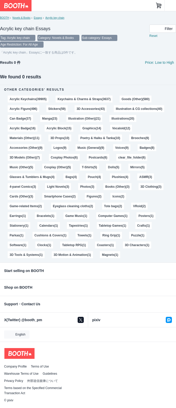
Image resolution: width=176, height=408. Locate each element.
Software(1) (17, 245)
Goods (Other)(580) (136, 99)
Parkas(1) (16, 235)
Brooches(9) (140, 138)
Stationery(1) (18, 225)
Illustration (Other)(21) (84, 118)
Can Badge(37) (20, 118)
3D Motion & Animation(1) (72, 255)
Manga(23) (49, 118)
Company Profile (15, 366)
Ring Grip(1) (111, 235)
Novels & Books (21, 17)
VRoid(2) (139, 206)
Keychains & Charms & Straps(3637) (84, 99)
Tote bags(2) (113, 206)
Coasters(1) (105, 245)
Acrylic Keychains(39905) (27, 99)
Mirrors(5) (137, 167)
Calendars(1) (48, 225)
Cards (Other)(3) (21, 196)
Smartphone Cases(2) (60, 196)
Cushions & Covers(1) (50, 235)
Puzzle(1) (137, 235)
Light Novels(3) (58, 187)
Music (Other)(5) (21, 167)
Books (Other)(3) (117, 187)
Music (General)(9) (90, 148)
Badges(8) (147, 148)
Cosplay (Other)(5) (57, 167)
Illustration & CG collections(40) (139, 109)
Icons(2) (118, 196)
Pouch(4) (94, 177)
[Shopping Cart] (158, 5)
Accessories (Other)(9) (25, 148)
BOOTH (4, 17)
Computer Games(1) (112, 216)
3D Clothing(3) (150, 187)
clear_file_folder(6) (132, 157)
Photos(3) (87, 187)
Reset (153, 36)
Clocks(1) (44, 245)
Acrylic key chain (54, 17)
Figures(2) (94, 196)
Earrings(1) (17, 216)
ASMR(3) (145, 177)
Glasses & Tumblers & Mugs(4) (31, 177)
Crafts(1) (143, 225)
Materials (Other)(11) (24, 138)
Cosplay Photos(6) (64, 157)
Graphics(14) (91, 128)
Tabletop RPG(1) (74, 245)
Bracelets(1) (46, 216)
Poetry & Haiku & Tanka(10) (100, 138)
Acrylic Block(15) (59, 128)
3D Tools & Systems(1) (26, 255)
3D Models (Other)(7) (24, 157)
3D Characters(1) (137, 245)
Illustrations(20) (122, 118)
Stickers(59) (57, 109)
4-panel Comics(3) (22, 187)
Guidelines (50, 373)
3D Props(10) (59, 138)
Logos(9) (60, 148)
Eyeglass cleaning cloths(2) (73, 206)
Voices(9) (122, 148)
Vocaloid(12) (121, 128)
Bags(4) (71, 177)
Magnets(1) (110, 255)
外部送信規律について (42, 380)
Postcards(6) (98, 157)
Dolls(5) (113, 167)
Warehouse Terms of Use (21, 373)
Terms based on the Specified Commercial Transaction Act (33, 390)
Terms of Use (40, 366)
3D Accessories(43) (91, 109)
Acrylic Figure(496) (23, 109)
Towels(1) (84, 235)
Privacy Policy (13, 380)
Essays (38, 17)
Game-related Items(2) (25, 206)
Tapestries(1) (78, 225)
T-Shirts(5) (89, 167)
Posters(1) (146, 216)
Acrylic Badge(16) (22, 128)
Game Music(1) (76, 216)
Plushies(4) (120, 177)
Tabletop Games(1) (112, 225)
